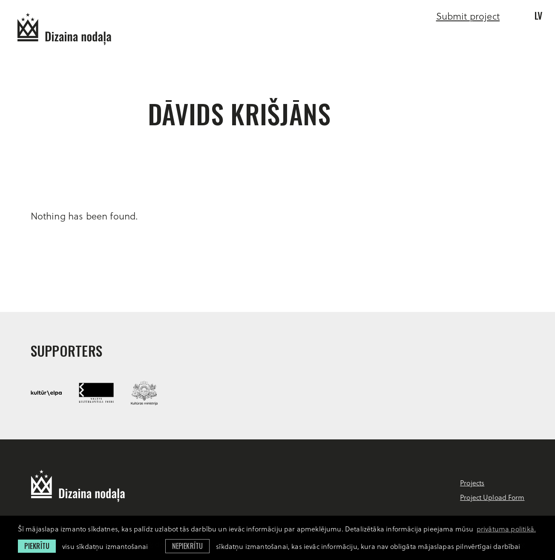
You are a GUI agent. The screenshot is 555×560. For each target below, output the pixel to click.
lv (538, 15)
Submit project (468, 16)
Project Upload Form (492, 497)
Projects (472, 483)
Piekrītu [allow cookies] (36, 546)
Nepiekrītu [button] (187, 546)
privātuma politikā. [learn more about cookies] (506, 529)
